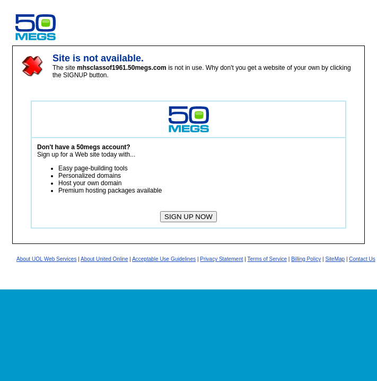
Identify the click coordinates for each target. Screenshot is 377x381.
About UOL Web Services (46, 259)
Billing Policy (306, 259)
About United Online (104, 259)
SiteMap (335, 259)
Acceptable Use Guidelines (164, 259)
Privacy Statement (221, 259)
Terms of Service (267, 259)
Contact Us (362, 259)
